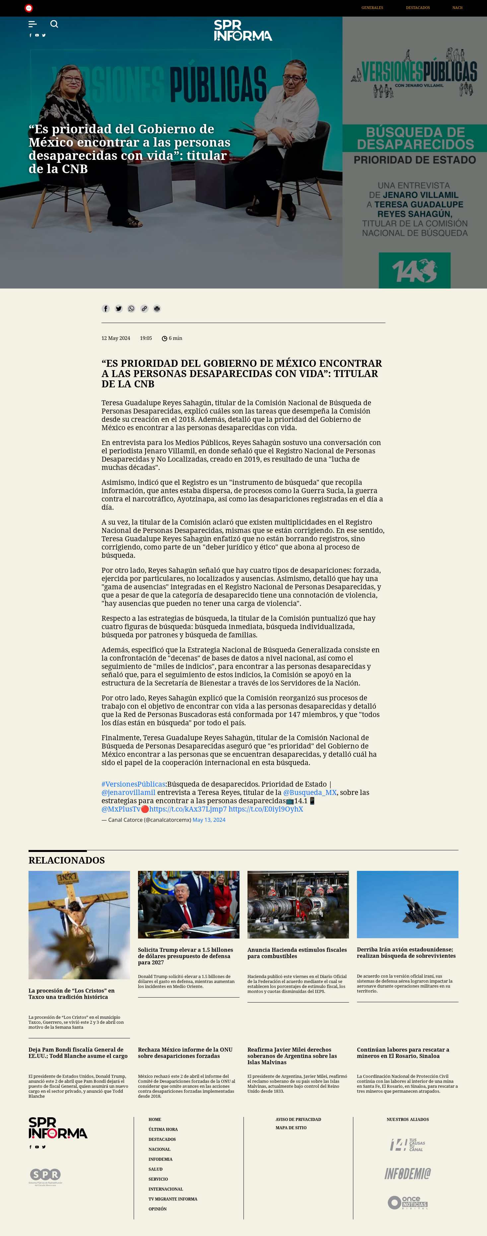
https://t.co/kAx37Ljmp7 (188, 808)
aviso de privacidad (298, 1119)
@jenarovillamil (129, 792)
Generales (380, 7)
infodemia (161, 1159)
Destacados (426, 7)
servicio (158, 1179)
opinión (158, 1209)
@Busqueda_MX (310, 792)
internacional (166, 1189)
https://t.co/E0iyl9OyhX (266, 808)
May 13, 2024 (208, 819)
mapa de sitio (291, 1128)
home (155, 1119)
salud (156, 1169)
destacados (162, 1139)
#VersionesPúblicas (133, 784)
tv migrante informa (173, 1199)
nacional (160, 1149)
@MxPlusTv (121, 808)
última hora (163, 1129)
